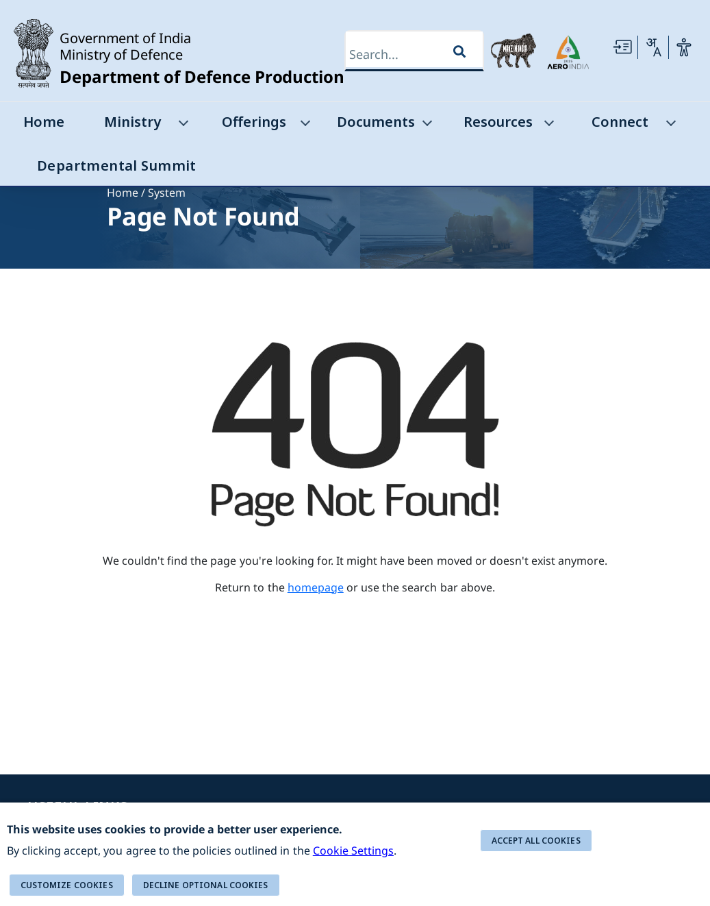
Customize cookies (67, 885)
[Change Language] (653, 47)
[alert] (355, 854)
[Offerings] (304, 126)
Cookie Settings (353, 850)
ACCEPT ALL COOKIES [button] (536, 840)
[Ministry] (182, 126)
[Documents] (426, 126)
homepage (316, 587)
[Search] (400, 54)
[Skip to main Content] (622, 47)
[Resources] (548, 126)
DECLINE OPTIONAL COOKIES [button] (205, 885)
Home (122, 192)
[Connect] (670, 126)
